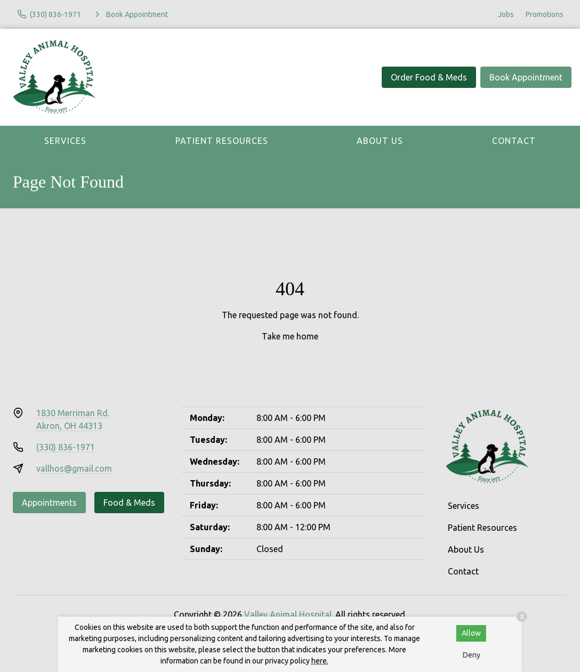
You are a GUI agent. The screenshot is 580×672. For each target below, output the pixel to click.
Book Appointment (525, 77)
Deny (471, 655)
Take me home (290, 336)
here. (319, 661)
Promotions (544, 14)
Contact (514, 140)
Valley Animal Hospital (288, 614)
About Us (380, 140)
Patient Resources (221, 140)
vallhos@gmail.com (74, 468)
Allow (471, 633)
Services (65, 140)
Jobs (506, 14)
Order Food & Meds (429, 77)
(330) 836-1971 (65, 447)
